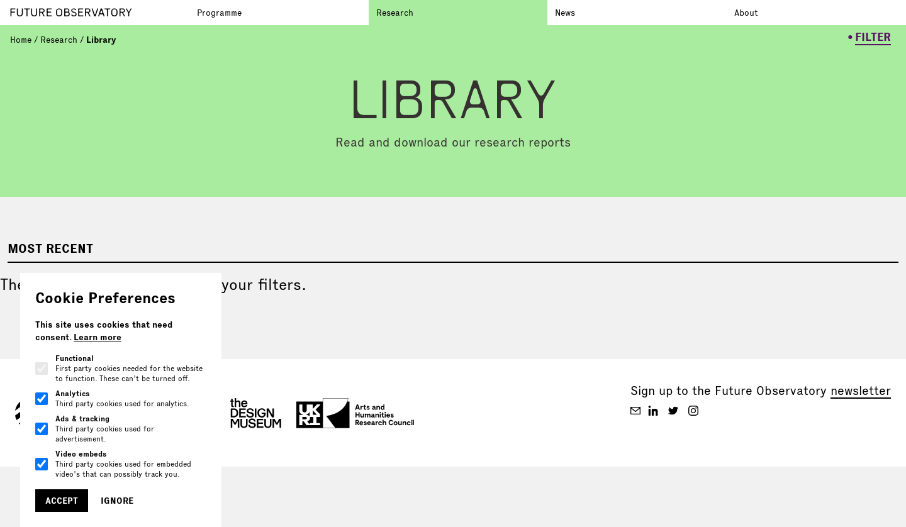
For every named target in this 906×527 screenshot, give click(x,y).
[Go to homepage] (99, 12)
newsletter (860, 390)
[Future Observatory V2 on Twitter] (673, 410)
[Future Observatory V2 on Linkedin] (653, 410)
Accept (61, 501)
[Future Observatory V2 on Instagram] (693, 410)
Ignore (117, 501)
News (565, 13)
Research (394, 13)
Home (20, 40)
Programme (219, 13)
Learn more (97, 337)
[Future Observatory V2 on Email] (635, 410)
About (746, 13)
